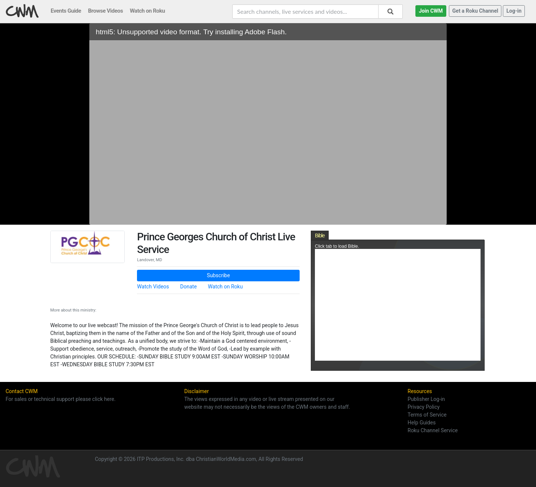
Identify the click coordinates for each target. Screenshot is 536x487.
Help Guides (422, 423)
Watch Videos (153, 287)
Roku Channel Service (433, 430)
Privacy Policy (424, 407)
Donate (188, 287)
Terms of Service (427, 415)
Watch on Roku (225, 287)
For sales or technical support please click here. (60, 399)
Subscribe (218, 275)
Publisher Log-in (426, 399)
